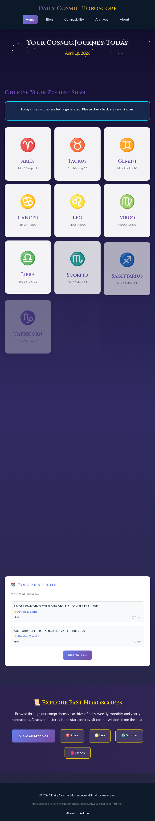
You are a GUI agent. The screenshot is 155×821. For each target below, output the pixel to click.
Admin (84, 813)
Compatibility (74, 19)
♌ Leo (100, 735)
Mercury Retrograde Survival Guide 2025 (49, 631)
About (124, 19)
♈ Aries (72, 735)
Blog (49, 19)
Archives (101, 19)
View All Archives (33, 736)
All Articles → (77, 655)
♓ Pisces (77, 753)
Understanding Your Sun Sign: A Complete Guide (56, 606)
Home (30, 19)
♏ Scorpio (129, 735)
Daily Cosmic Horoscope (77, 8)
